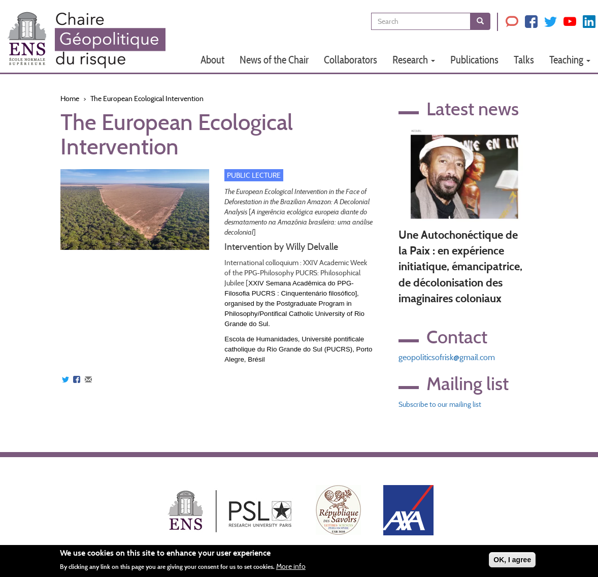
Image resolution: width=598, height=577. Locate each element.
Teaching (569, 59)
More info (291, 566)
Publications (474, 59)
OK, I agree (512, 560)
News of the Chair (274, 59)
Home (69, 98)
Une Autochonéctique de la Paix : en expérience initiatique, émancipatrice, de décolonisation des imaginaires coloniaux (460, 267)
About (212, 59)
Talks (524, 59)
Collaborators (350, 59)
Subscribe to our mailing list (439, 404)
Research (413, 59)
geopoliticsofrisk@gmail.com (446, 357)
